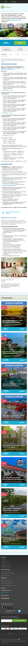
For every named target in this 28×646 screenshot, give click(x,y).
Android (3, 60)
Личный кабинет (26, 1)
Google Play (13, 608)
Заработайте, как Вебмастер (8, 573)
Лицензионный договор (7, 582)
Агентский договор (6, 580)
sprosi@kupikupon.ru (6, 590)
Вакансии (4, 563)
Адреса (11, 54)
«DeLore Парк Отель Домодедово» (13, 68)
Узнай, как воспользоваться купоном (12, 212)
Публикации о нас (6, 561)
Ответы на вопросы (6, 567)
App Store (5, 608)
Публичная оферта (6, 583)
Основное (4, 54)
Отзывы (17, 54)
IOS (21, 59)
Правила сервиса (6, 565)
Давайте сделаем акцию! (7, 571)
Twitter (6, 598)
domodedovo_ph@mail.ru (8, 184)
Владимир (14, 1)
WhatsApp (11, 180)
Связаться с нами (5, 592)
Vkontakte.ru (4, 598)
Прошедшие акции (6, 575)
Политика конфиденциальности (9, 585)
